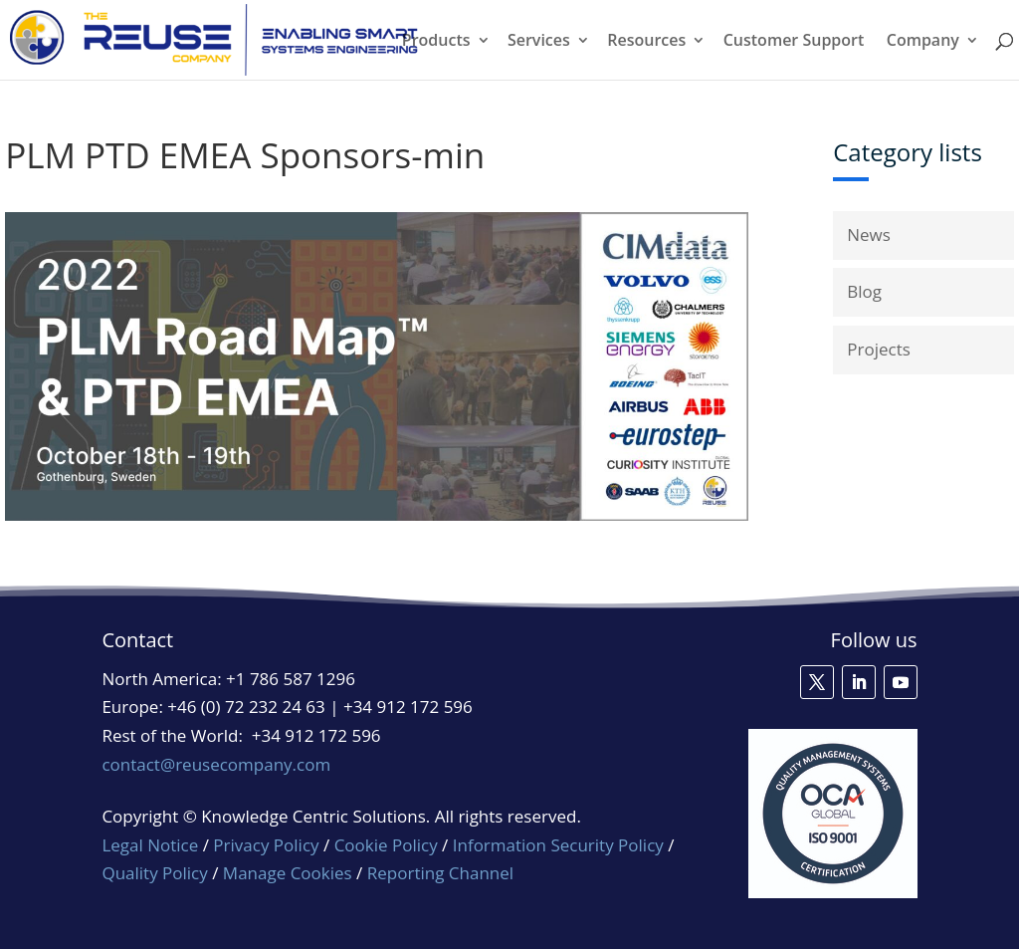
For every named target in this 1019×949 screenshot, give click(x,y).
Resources (646, 42)
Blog (864, 291)
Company (923, 42)
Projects (879, 349)
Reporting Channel (440, 872)
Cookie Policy (386, 844)
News (869, 234)
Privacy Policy (265, 844)
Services (539, 42)
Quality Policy (157, 872)
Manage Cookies (287, 873)
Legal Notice (150, 844)
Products (436, 42)
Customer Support (794, 42)
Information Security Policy (558, 844)
